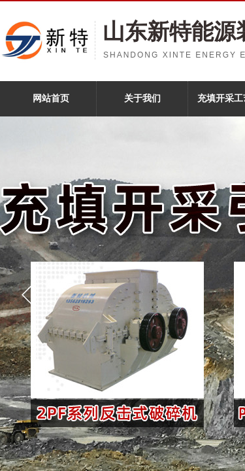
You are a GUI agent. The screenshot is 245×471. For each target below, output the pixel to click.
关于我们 (142, 98)
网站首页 (51, 98)
